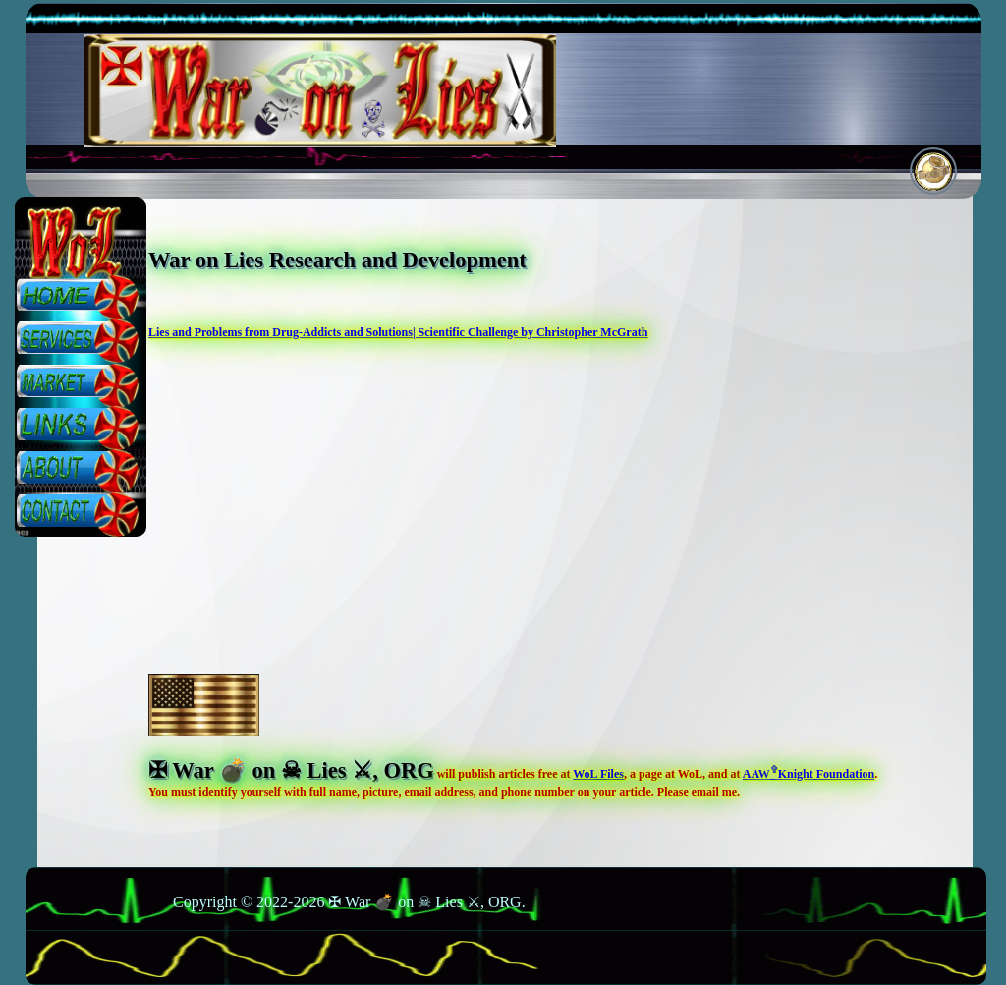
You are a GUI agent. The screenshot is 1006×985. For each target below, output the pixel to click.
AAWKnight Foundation (808, 774)
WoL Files (598, 774)
